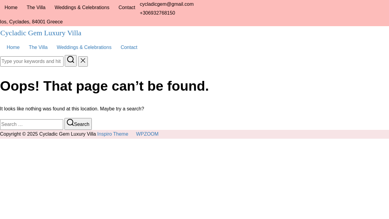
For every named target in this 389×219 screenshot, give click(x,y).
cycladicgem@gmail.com (167, 4)
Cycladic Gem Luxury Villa (40, 33)
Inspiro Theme (112, 134)
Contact (127, 7)
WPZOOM (147, 134)
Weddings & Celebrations (82, 7)
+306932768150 (157, 13)
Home (11, 7)
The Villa (36, 7)
